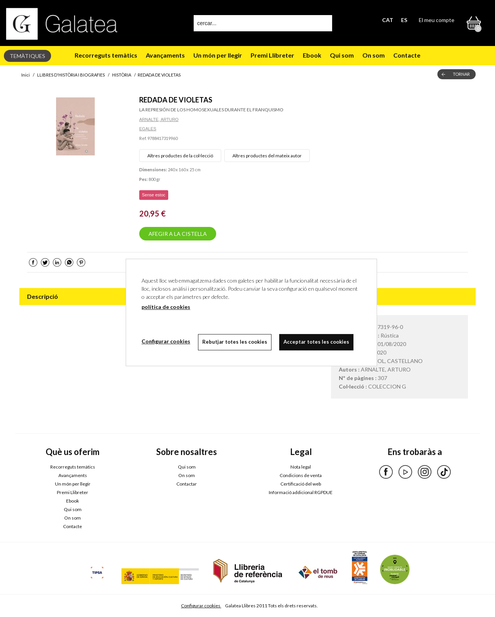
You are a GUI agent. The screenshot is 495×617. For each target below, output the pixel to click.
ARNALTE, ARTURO (159, 119)
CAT (387, 20)
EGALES (147, 128)
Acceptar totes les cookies (316, 342)
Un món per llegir (217, 55)
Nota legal (300, 467)
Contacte (406, 55)
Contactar (186, 484)
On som (373, 55)
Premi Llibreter (272, 55)
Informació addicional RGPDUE (301, 492)
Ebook (312, 55)
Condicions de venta (301, 475)
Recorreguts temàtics (106, 55)
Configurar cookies (201, 605)
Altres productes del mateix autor (267, 156)
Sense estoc (154, 195)
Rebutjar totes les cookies (234, 342)
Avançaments (165, 55)
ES (404, 20)
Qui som (342, 55)
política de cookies (166, 306)
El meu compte (436, 20)
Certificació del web (300, 484)
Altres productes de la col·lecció (180, 156)
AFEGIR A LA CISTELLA (177, 233)
